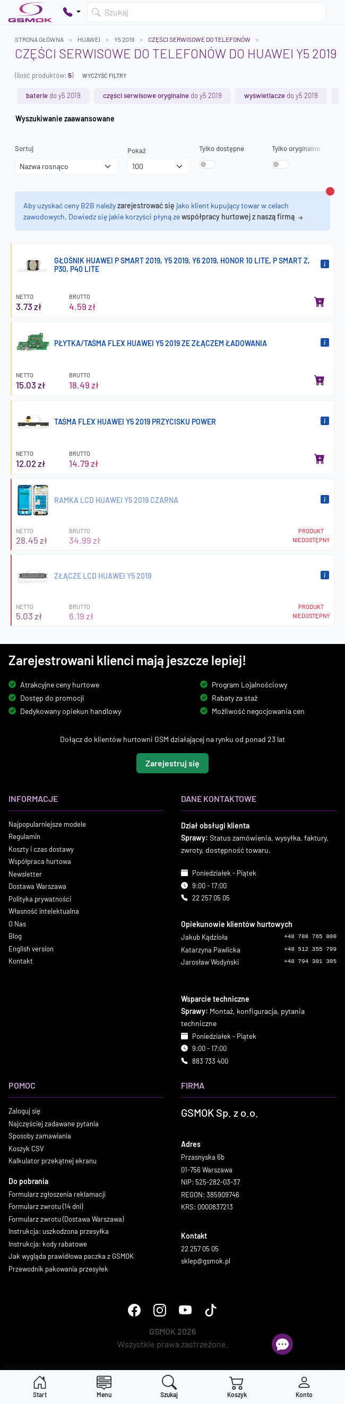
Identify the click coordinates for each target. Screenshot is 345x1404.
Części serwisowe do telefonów (199, 39)
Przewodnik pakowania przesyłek (58, 1269)
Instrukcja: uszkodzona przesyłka (58, 1231)
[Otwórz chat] (282, 1344)
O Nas (17, 924)
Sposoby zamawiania (39, 1136)
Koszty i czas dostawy (41, 849)
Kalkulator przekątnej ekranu (52, 1160)
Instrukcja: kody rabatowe (47, 1244)
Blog (15, 936)
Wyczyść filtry (104, 75)
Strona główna (39, 39)
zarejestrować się (146, 205)
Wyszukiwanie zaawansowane (65, 118)
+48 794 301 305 (310, 961)
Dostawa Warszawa (37, 886)
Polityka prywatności (39, 899)
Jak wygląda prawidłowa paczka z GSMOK (71, 1256)
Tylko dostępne (221, 148)
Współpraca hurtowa (39, 861)
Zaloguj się (24, 1111)
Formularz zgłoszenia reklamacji (57, 1194)
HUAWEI (88, 39)
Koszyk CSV (26, 1148)
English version (31, 948)
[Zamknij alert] (330, 191)
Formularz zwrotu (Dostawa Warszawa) (66, 1219)
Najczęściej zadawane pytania (53, 1123)
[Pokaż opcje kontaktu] (71, 12)
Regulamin (24, 836)
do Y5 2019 (53, 95)
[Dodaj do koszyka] (319, 302)
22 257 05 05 (211, 898)
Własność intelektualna (43, 911)
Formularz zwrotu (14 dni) (45, 1206)
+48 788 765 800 (310, 936)
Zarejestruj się (172, 763)
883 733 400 (210, 1061)
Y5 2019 (124, 39)
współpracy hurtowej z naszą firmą (243, 216)
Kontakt (20, 961)
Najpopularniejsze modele (47, 824)
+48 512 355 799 (310, 949)
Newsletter (25, 874)
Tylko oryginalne (296, 148)
